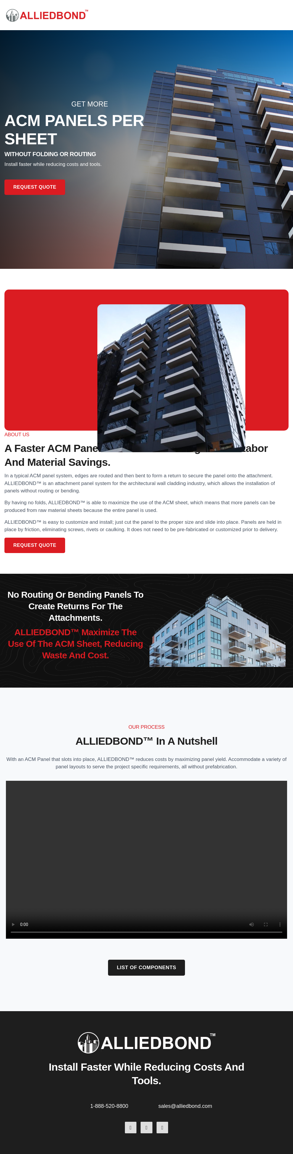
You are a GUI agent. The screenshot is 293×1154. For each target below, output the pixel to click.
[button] (286, 15)
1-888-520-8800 (109, 1106)
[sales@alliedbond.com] (153, 1104)
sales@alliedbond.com (185, 1106)
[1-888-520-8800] (85, 1104)
